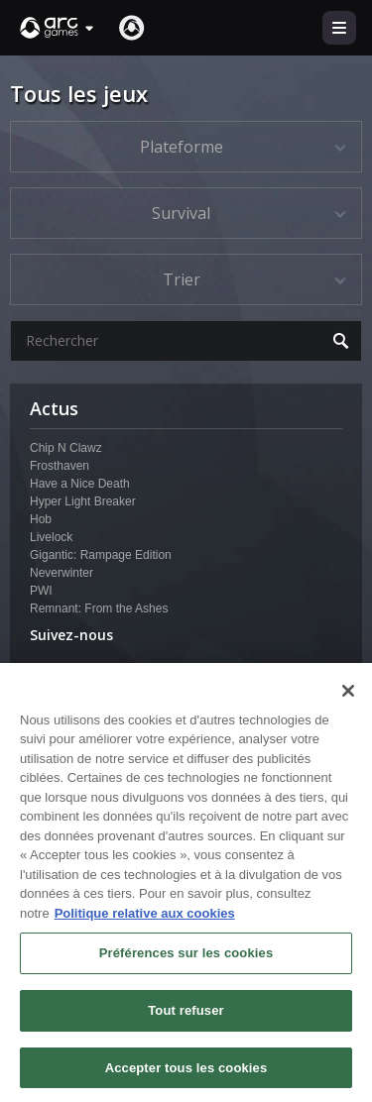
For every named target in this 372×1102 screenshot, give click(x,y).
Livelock (51, 537)
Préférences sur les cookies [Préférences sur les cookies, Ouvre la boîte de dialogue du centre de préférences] (186, 961)
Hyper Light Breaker (83, 501)
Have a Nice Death (80, 484)
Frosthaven (59, 466)
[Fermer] (348, 698)
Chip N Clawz (66, 448)
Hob (41, 519)
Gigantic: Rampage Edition (101, 555)
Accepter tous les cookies (186, 1075)
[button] (57, 28)
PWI (41, 591)
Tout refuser (185, 1018)
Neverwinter (61, 573)
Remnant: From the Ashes (99, 608)
